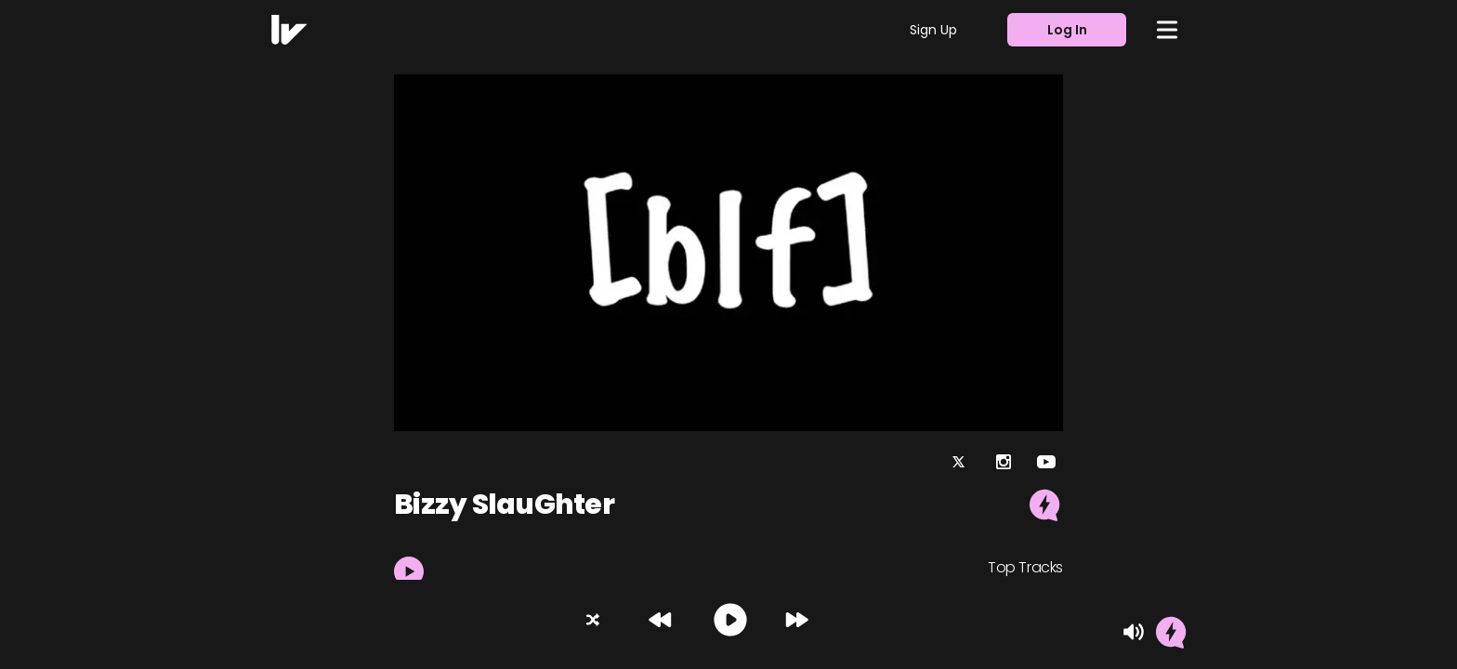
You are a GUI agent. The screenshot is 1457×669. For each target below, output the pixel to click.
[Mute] (1133, 632)
